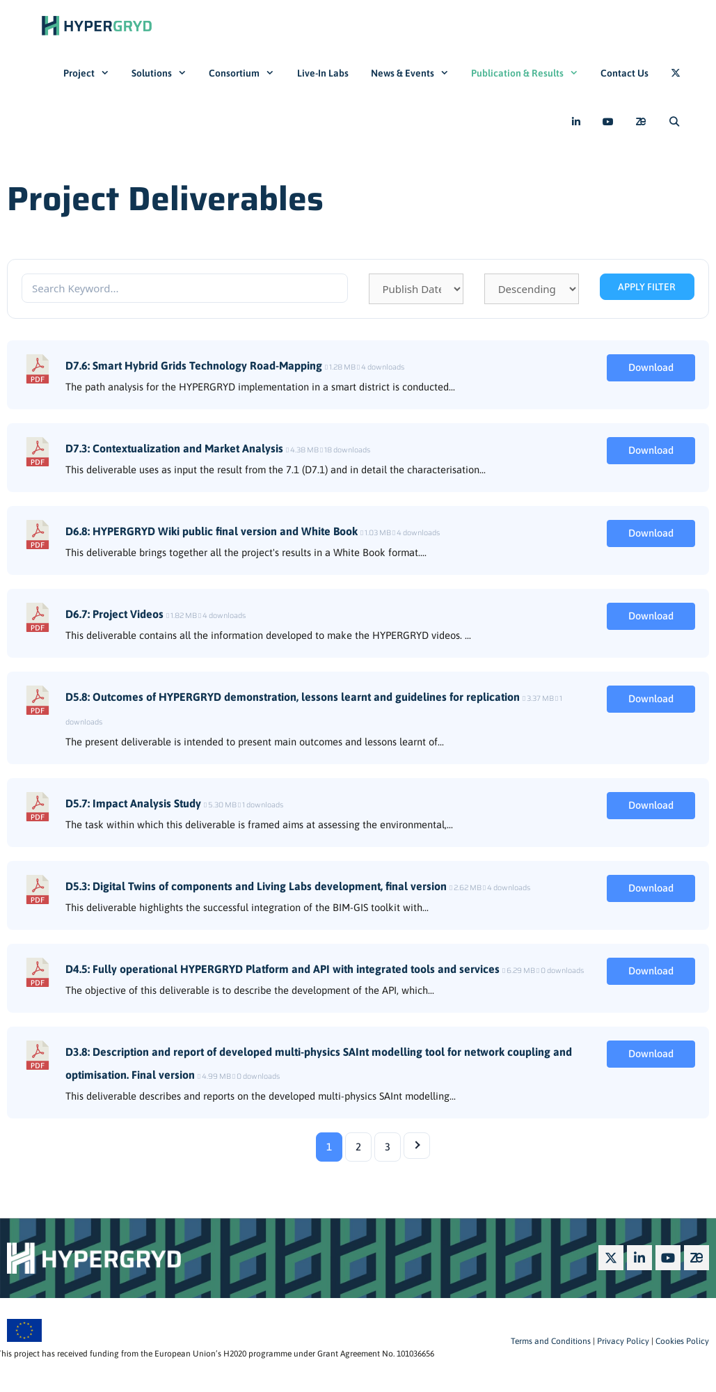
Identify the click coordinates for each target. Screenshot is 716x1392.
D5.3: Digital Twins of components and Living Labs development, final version (256, 886)
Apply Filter (647, 286)
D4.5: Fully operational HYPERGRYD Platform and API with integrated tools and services (282, 969)
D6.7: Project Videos (114, 614)
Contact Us (624, 73)
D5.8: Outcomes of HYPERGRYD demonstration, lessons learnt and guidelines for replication (292, 696)
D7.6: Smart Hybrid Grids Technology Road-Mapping (193, 365)
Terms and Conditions (551, 1341)
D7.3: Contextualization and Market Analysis (174, 448)
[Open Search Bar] (674, 121)
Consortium (247, 73)
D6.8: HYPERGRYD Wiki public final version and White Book (211, 531)
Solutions (165, 73)
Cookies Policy (681, 1341)
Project (91, 73)
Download (651, 367)
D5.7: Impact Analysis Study (133, 803)
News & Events (415, 73)
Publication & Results (530, 73)
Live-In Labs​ (323, 73)
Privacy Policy (622, 1341)
